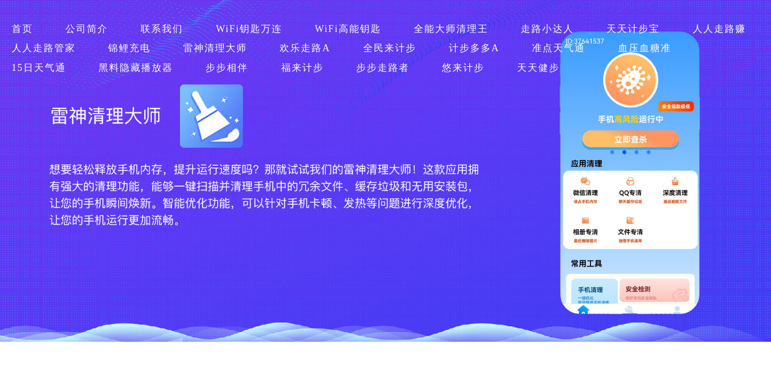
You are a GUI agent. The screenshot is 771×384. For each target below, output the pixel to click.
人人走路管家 (44, 48)
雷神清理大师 (215, 48)
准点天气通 (558, 48)
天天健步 (538, 67)
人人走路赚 (719, 28)
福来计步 (302, 67)
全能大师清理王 (451, 28)
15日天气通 (39, 67)
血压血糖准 (644, 48)
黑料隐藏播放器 (136, 67)
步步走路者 (382, 67)
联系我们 (162, 28)
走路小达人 (547, 28)
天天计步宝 (633, 28)
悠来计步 (463, 67)
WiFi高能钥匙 (348, 28)
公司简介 (86, 28)
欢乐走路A (305, 48)
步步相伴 (227, 67)
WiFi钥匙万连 (249, 28)
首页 (22, 28)
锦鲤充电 (129, 48)
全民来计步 (389, 48)
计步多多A (474, 48)
